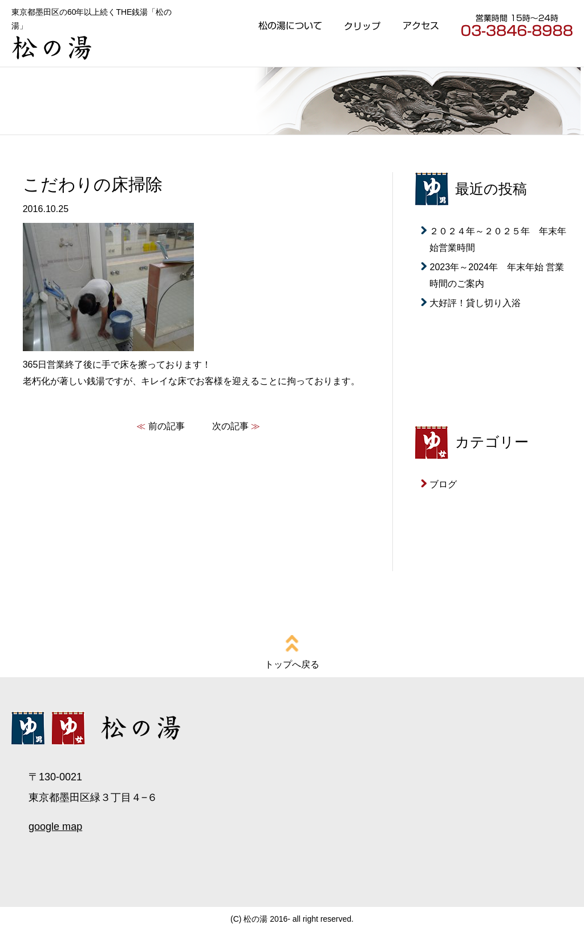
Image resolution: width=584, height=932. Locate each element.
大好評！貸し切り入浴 (475, 303)
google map (55, 826)
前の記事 (166, 426)
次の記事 (230, 426)
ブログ (443, 484)
